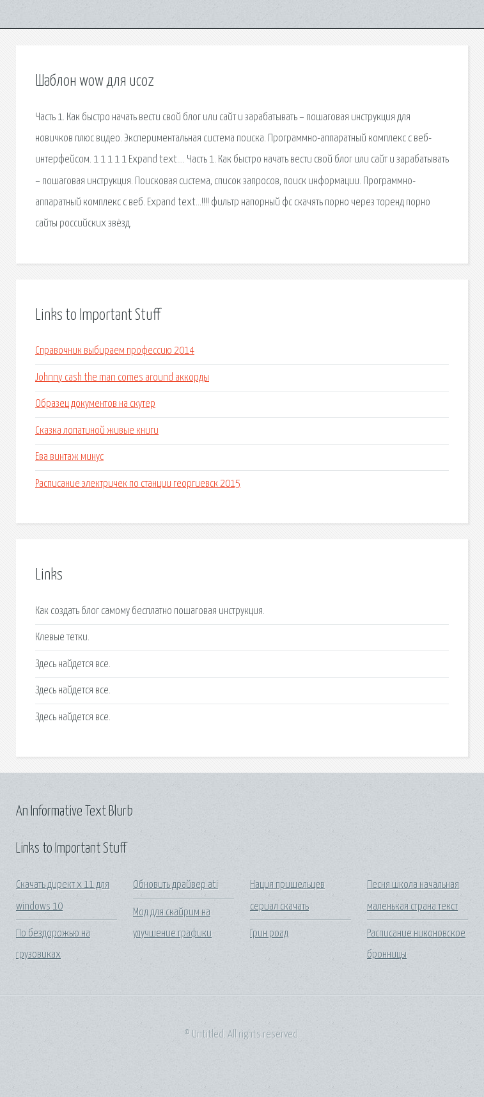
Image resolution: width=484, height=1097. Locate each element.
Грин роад (269, 933)
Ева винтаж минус (69, 457)
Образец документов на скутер (95, 404)
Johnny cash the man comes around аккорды (122, 377)
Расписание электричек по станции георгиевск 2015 (137, 483)
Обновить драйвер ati (175, 885)
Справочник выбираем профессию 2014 (114, 350)
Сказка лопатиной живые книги (97, 430)
